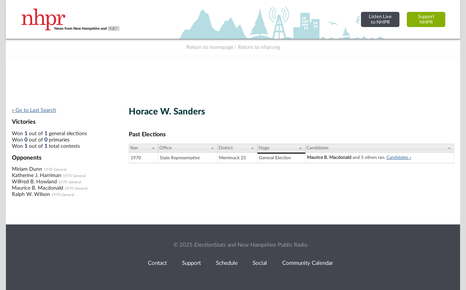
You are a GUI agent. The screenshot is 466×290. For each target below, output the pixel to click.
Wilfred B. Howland (34, 181)
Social (260, 263)
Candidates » (398, 157)
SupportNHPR (426, 19)
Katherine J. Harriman (36, 175)
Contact (157, 263)
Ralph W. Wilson (31, 194)
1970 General (55, 169)
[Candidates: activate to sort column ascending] (380, 148)
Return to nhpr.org (259, 47)
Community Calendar (307, 263)
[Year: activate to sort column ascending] (143, 148)
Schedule (227, 263)
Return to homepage (209, 47)
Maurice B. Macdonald (37, 188)
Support (191, 263)
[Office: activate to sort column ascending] (187, 148)
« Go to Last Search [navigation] (34, 110)
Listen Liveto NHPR (380, 19)
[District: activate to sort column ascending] (237, 148)
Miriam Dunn (27, 169)
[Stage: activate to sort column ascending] (281, 148)
